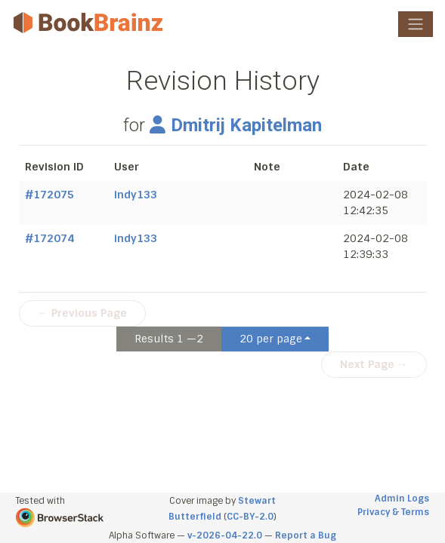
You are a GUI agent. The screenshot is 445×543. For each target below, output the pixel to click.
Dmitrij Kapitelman (236, 125)
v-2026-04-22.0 (224, 535)
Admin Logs (402, 498)
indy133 (135, 194)
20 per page (270, 338)
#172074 (49, 238)
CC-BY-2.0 (250, 517)
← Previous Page (82, 313)
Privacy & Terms (393, 512)
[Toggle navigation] (415, 24)
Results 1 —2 (168, 338)
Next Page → (374, 364)
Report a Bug (305, 535)
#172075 (49, 194)
